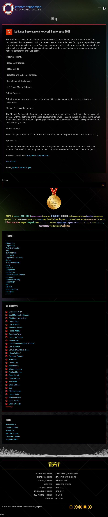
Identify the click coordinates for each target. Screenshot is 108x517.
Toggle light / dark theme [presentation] (104, 8)
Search (103, 185)
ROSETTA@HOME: (39, 495)
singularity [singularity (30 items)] (88, 223)
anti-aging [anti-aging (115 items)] (26, 216)
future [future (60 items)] (35, 220)
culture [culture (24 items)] (13, 220)
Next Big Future (11, 433)
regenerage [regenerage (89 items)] (61, 223)
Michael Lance (15, 391)
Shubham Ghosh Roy (18, 318)
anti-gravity (10, 270)
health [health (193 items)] (50, 219)
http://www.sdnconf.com (37, 155)
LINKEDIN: (39, 477)
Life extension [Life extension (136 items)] (12, 222)
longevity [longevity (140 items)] (31, 222)
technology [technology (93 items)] (44, 226)
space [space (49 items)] (94, 223)
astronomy (9, 277)
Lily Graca (15, 167)
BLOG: (57, 480)
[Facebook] (71, 507)
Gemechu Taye (15, 334)
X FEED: (40, 480)
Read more (11, 161)
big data (8, 287)
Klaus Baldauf (15, 353)
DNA (7, 250)
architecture (10, 272)
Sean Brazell (14, 375)
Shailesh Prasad (15, 328)
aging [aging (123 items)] (8, 216)
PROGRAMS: (59, 491)
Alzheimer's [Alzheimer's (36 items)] (17, 216)
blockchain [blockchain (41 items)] (89, 216)
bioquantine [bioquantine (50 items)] (46, 216)
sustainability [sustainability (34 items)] (100, 223)
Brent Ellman (14, 385)
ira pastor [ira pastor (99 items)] (101, 219)
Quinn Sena (14, 321)
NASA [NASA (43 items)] (37, 223)
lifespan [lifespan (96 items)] (22, 222)
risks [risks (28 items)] (84, 223)
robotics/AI (23, 167)
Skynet (8, 260)
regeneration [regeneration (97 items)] (72, 222)
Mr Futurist (9, 430)
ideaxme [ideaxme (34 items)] (72, 220)
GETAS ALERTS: (59, 477)
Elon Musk (9, 255)
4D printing (10, 246)
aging (7, 265)
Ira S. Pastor (14, 400)
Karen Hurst (14, 340)
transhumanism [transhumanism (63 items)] (55, 226)
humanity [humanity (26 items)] (68, 220)
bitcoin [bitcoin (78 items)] (83, 216)
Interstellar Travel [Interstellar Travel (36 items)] (91, 220)
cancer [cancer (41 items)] (101, 216)
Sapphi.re (39, 507)
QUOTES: (57, 498)
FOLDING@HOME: (39, 491)
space (29, 167)
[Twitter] (76, 507)
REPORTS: (58, 487)
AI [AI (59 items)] (12, 216)
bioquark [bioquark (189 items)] (55, 216)
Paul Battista (14, 331)
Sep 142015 (9, 32)
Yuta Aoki (13, 359)
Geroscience (10, 424)
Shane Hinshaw (15, 369)
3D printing (10, 243)
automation (10, 282)
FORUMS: (48, 498)
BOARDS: (58, 484)
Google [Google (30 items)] (44, 220)
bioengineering (11, 289)
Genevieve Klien (15, 312)
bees (7, 284)
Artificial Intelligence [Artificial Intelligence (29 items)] (36, 216)
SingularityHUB (11, 439)
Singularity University (14, 258)
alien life (8, 267)
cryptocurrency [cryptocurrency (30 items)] (7, 220)
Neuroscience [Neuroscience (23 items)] (42, 223)
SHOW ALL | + (9, 406)
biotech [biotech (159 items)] (64, 216)
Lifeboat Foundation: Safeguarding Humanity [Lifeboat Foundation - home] (48, 8)
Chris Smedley (15, 404)
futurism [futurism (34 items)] (40, 220)
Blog (54, 19)
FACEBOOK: (38, 473)
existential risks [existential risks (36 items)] (22, 220)
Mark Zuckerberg (12, 262)
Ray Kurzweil (10, 253)
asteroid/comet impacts (15, 275)
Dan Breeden (14, 324)
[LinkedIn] (80, 507)
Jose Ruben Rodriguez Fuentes (21, 343)
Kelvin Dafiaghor (16, 337)
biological (9, 292)
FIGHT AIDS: (41, 487)
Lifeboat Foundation (16, 507)
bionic (8, 294)
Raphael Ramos (15, 372)
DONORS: (46, 484)
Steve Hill (13, 381)
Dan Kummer (14, 347)
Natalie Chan (14, 378)
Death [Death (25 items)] (16, 220)
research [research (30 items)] (81, 223)
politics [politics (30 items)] (48, 223)
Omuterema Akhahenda (18, 350)
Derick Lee (13, 362)
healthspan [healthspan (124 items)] (59, 219)
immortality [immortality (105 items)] (80, 219)
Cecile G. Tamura (16, 356)
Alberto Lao (13, 366)
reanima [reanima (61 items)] (53, 223)
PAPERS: (58, 495)
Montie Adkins (15, 397)
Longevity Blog (11, 427)
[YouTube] (85, 507)
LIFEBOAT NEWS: (60, 473)
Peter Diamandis (12, 248)
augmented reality (12, 279)
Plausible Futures (12, 436)
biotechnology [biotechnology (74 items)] (74, 216)
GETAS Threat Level (54, 465)
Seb (10, 388)
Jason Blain (14, 394)
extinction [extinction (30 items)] (30, 220)
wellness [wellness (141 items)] (65, 225)
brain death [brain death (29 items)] (96, 216)
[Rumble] (90, 507)
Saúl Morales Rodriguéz (19, 315)
